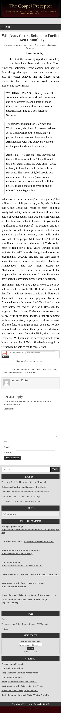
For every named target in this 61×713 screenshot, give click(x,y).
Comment (9, 409)
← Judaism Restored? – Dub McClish (19, 373)
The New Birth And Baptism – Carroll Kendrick (23, 482)
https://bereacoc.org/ (48, 595)
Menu (8, 27)
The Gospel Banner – (11, 677)
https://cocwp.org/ (10, 603)
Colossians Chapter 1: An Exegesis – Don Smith (23, 487)
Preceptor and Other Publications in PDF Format (24, 624)
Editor (43, 45)
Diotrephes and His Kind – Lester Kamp (20, 497)
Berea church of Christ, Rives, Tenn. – (19, 691)
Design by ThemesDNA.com (30, 709)
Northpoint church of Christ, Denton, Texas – (23, 686)
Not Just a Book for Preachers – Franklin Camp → (36, 369)
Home (4, 619)
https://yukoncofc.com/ (48, 574)
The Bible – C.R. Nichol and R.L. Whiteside (21, 501)
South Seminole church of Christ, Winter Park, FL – (26, 695)
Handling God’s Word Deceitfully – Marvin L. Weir (25, 492)
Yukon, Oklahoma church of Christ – (19, 682)
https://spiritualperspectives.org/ (17, 553)
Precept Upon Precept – (13, 664)
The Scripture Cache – (12, 668)
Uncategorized (36, 361)
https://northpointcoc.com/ (14, 586)
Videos (4, 629)
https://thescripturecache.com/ (39, 541)
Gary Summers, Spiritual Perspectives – (20, 673)
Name (7, 441)
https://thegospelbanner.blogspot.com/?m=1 (22, 565)
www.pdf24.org (30, 652)
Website (7, 452)
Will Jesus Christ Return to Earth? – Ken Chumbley (30, 37)
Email (7, 447)
